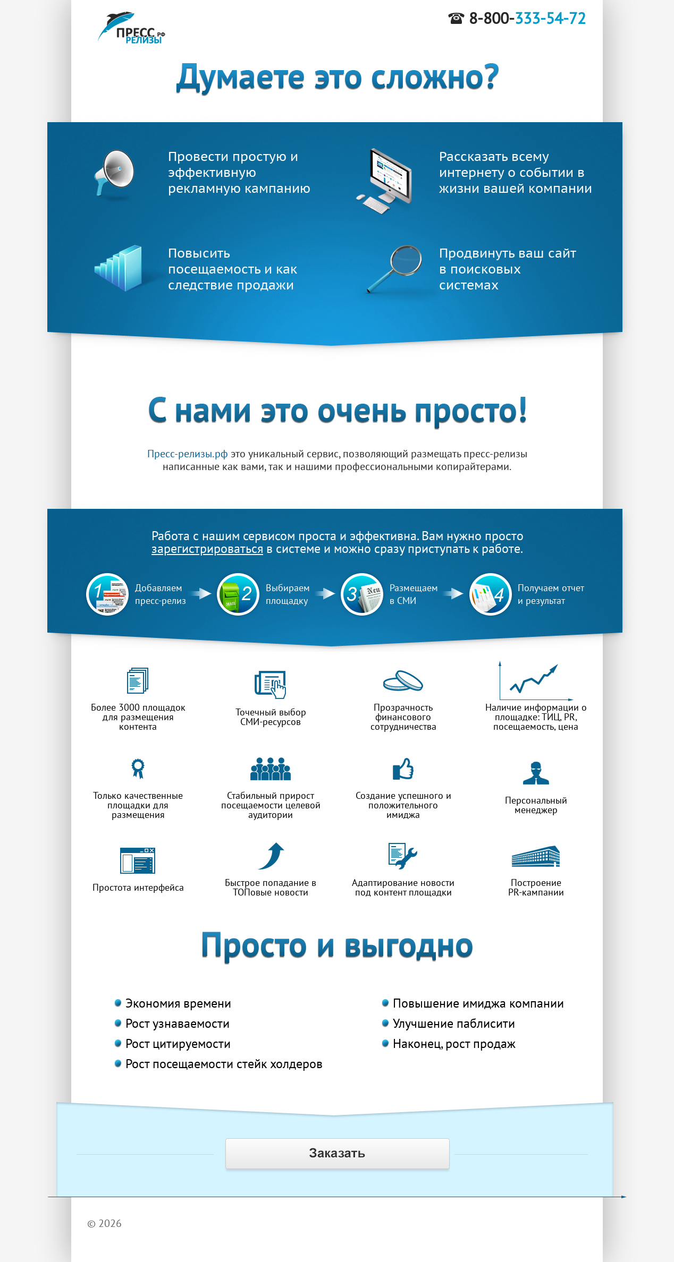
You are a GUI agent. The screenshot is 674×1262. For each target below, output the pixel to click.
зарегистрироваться (207, 548)
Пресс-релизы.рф (187, 454)
